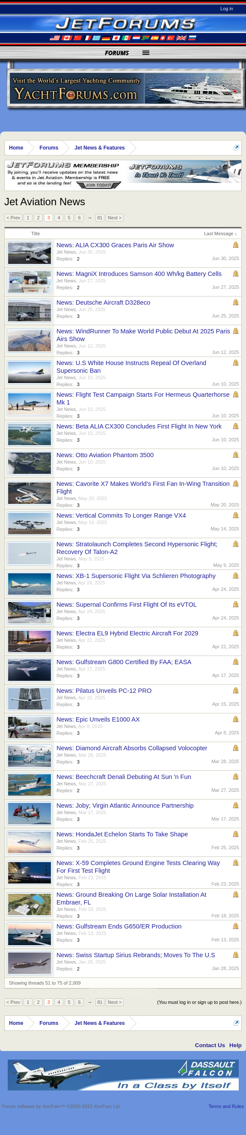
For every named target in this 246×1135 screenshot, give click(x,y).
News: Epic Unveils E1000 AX (98, 719)
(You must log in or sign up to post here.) (199, 1002)
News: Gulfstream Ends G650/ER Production (118, 926)
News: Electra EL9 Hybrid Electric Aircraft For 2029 (127, 633)
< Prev (13, 217)
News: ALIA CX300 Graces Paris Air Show (115, 245)
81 (99, 217)
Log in (226, 8)
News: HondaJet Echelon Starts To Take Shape (122, 834)
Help (235, 1045)
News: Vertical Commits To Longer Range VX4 (121, 515)
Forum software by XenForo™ (61, 1106)
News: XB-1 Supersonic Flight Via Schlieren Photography (136, 575)
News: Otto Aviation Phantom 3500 (105, 455)
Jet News (66, 252)
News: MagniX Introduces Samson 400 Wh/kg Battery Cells (139, 273)
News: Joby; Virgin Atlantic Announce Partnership (125, 805)
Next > (115, 217)
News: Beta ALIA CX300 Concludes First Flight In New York (139, 426)
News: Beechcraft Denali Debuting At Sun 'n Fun (123, 776)
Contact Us (210, 1045)
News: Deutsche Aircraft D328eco (103, 302)
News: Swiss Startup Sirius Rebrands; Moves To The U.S (135, 955)
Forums (117, 53)
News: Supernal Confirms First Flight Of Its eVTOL (126, 604)
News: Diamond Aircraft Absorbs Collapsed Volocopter (131, 748)
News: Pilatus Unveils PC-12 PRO (103, 690)
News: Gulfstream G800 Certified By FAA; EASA (123, 662)
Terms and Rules (226, 1106)
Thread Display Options (123, 991)
